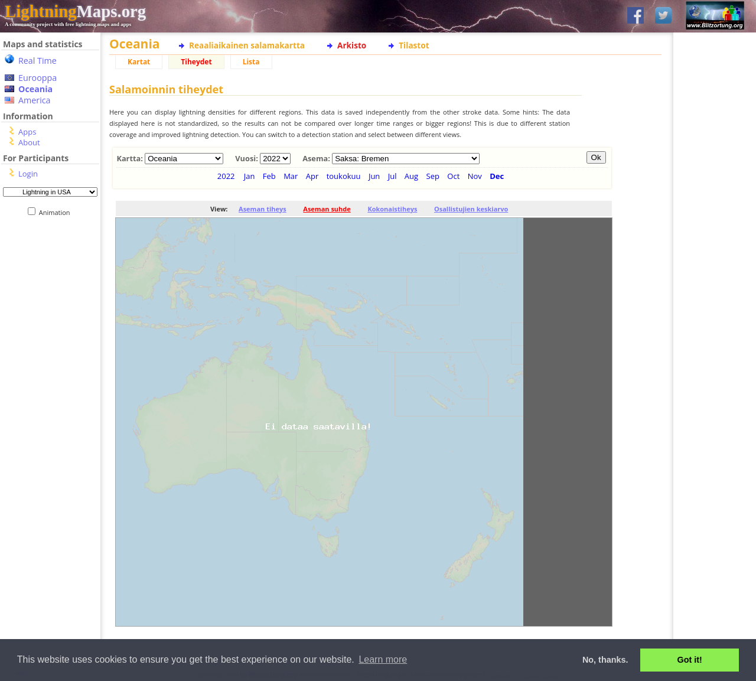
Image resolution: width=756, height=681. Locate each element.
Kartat (139, 62)
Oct (453, 176)
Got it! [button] (689, 659)
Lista (251, 62)
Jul (392, 176)
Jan (249, 176)
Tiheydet (196, 62)
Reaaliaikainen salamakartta (247, 45)
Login (28, 173)
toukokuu (344, 176)
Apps (27, 131)
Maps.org (75, 11)
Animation (57, 212)
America (34, 100)
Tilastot (414, 45)
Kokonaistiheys (392, 208)
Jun (374, 176)
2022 (226, 176)
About (29, 142)
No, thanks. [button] (605, 659)
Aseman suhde (326, 208)
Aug (411, 176)
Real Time (37, 60)
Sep (432, 176)
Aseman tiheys (262, 208)
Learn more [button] (383, 659)
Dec (497, 176)
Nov (475, 176)
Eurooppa (37, 77)
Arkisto (351, 45)
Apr (312, 176)
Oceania (35, 89)
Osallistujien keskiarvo (471, 208)
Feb (269, 176)
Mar (291, 176)
